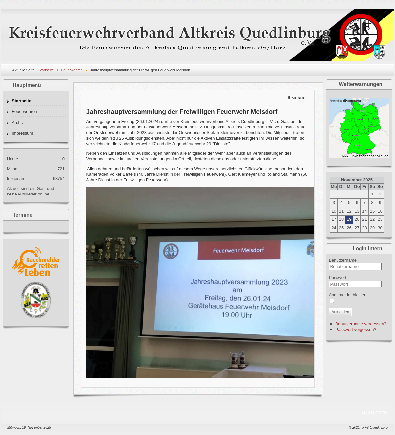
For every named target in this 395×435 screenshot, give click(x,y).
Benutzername (343, 260)
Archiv (18, 122)
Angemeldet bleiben (347, 294)
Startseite (21, 100)
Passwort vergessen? (355, 329)
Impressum (22, 133)
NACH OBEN (374, 412)
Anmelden (340, 312)
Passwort (337, 277)
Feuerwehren (24, 111)
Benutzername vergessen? (360, 323)
